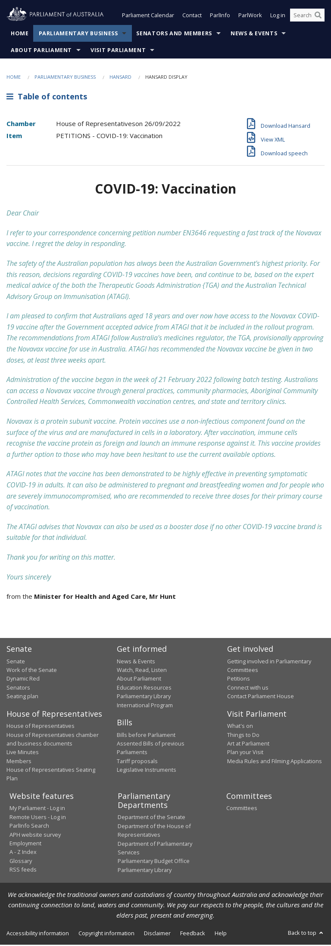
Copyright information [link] (106, 934)
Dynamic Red (23, 680)
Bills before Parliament (146, 736)
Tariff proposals (137, 762)
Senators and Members (174, 34)
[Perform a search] (318, 16)
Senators (18, 688)
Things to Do (243, 736)
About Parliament (41, 51)
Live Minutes (22, 753)
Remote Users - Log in (37, 818)
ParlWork (250, 16)
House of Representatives (40, 726)
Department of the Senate (151, 818)
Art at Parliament (248, 744)
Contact (192, 16)
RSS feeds (23, 870)
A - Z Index (23, 853)
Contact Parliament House (260, 697)
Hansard (120, 77)
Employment (25, 844)
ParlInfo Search (29, 826)
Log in (277, 16)
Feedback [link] (192, 934)
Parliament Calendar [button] (148, 16)
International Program (145, 706)
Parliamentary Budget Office (154, 862)
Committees (241, 809)
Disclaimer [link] (157, 934)
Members (18, 762)
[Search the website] (307, 16)
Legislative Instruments (146, 770)
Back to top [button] (306, 933)
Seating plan (22, 697)
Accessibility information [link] (37, 934)
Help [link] (221, 934)
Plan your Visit (245, 753)
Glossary (20, 862)
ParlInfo (220, 16)
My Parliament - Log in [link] (37, 809)
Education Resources (144, 688)
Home (20, 34)
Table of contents (46, 97)
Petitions (238, 680)
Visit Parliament (118, 51)
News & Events (254, 34)
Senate (15, 662)
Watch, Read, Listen (142, 671)
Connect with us (248, 688)
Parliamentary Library (144, 697)
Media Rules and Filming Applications (274, 762)
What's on (240, 726)
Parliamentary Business (78, 34)
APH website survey (35, 835)
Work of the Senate (31, 671)
